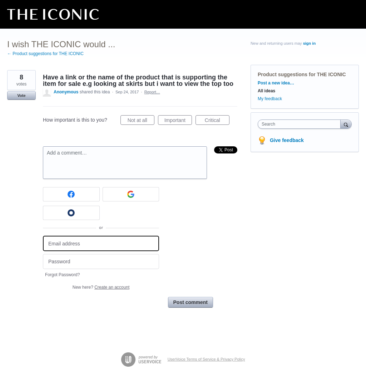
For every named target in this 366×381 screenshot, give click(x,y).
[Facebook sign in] (71, 194)
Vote (21, 95)
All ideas (266, 90)
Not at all (141, 121)
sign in (309, 43)
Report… (152, 92)
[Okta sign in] (71, 213)
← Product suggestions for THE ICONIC (45, 53)
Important (178, 121)
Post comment (190, 302)
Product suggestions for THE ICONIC (302, 74)
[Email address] (101, 243)
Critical (217, 121)
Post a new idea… (276, 83)
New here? (101, 287)
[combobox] (300, 124)
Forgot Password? (62, 274)
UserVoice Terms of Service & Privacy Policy (206, 359)
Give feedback (287, 140)
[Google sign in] (131, 194)
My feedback (270, 98)
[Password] (101, 261)
